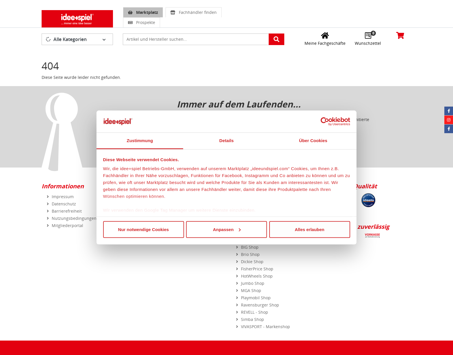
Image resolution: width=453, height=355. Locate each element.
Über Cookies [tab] (313, 140)
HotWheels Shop (257, 276)
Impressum (63, 196)
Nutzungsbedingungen (74, 218)
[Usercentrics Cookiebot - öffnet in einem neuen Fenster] (325, 121)
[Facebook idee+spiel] (448, 111)
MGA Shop (251, 290)
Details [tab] (226, 140)
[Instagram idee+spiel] (448, 120)
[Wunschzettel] (368, 38)
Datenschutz (64, 204)
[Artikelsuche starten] (276, 39)
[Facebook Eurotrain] (448, 128)
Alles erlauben (309, 229)
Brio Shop (250, 254)
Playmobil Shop (256, 297)
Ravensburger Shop (260, 305)
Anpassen (227, 229)
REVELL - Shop (254, 312)
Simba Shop (252, 319)
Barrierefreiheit (67, 211)
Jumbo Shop (252, 283)
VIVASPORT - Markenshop (265, 326)
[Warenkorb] (400, 35)
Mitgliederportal (67, 225)
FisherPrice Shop (257, 269)
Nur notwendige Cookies (143, 229)
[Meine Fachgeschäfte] (325, 38)
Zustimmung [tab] (140, 140)
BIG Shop (250, 247)
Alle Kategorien (66, 39)
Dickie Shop (252, 261)
